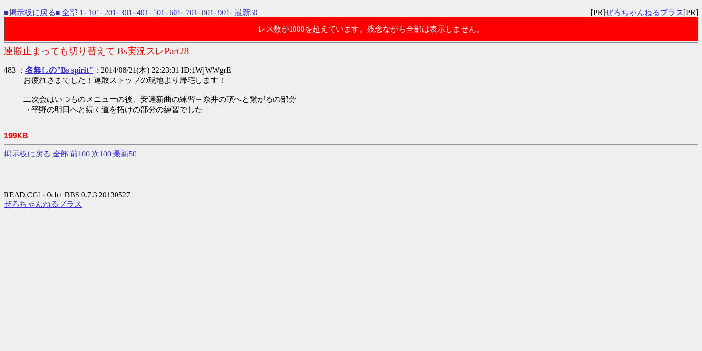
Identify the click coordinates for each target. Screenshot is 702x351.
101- (95, 12)
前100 (80, 154)
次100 (101, 154)
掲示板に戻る (27, 154)
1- (82, 12)
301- (127, 12)
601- (176, 12)
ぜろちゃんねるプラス (644, 12)
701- (193, 12)
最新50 (246, 12)
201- (111, 12)
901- (225, 12)
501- (160, 12)
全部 (70, 12)
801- (209, 12)
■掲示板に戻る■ (32, 12)
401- (144, 12)
